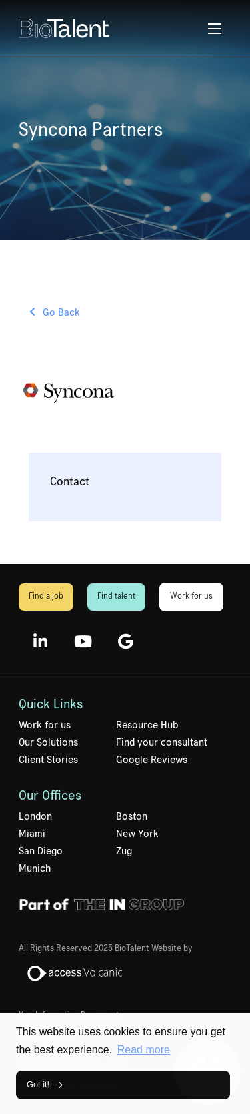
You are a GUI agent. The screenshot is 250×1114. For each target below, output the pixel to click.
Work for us (191, 596)
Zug (124, 851)
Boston (131, 816)
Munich (35, 868)
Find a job (46, 596)
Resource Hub (147, 725)
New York (137, 833)
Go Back (61, 312)
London (35, 816)
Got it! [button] (38, 1084)
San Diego (41, 851)
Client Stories (48, 759)
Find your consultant (161, 742)
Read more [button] (143, 1049)
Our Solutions (48, 742)
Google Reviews (151, 759)
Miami (32, 833)
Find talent (116, 596)
